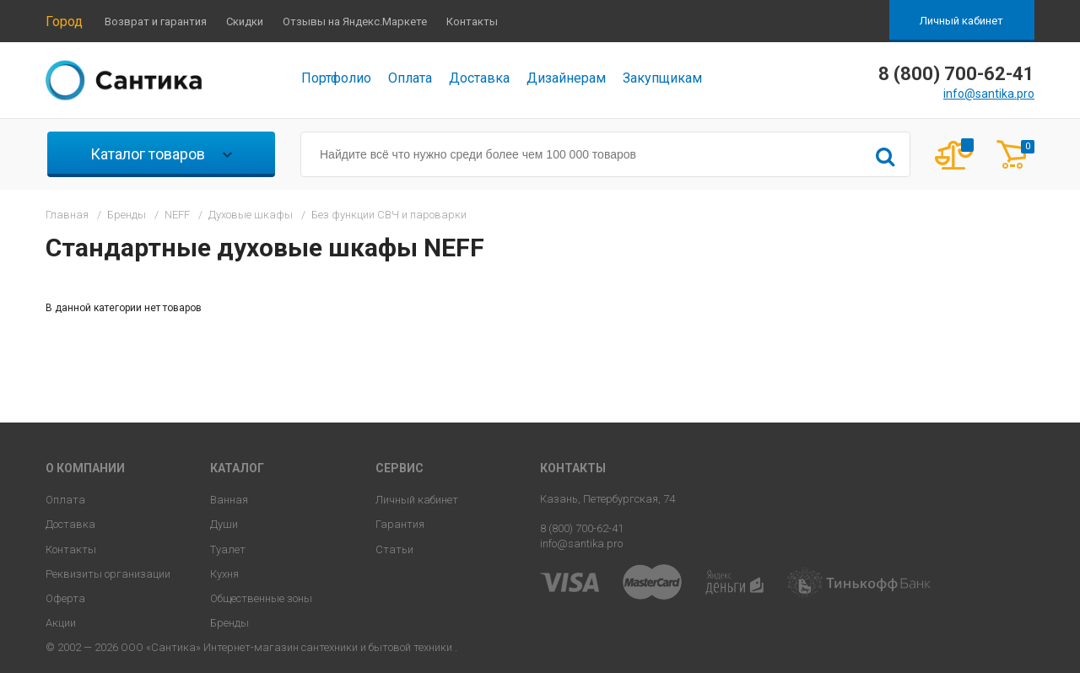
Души (224, 524)
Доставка (479, 78)
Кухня (224, 574)
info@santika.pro (988, 94)
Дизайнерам (566, 78)
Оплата (410, 78)
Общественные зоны (261, 598)
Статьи (394, 549)
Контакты (472, 21)
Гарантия (399, 524)
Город (64, 21)
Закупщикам (662, 78)
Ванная (229, 499)
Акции (61, 622)
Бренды (229, 622)
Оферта (65, 598)
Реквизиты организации (108, 574)
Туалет (228, 549)
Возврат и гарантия (156, 21)
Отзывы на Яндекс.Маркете (355, 21)
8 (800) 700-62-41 (582, 528)
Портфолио (336, 78)
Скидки (244, 21)
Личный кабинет (961, 20)
